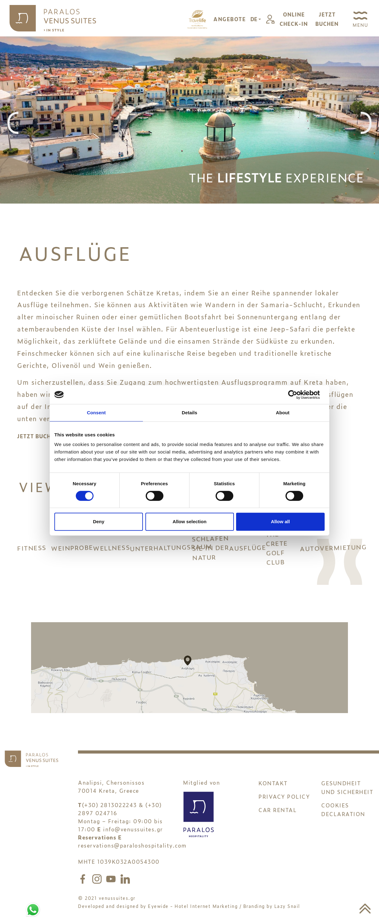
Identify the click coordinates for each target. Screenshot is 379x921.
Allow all (280, 521)
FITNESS (34, 552)
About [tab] (283, 412)
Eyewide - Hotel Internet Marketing (193, 910)
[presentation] (12, 123)
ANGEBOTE (229, 19)
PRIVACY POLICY (284, 801)
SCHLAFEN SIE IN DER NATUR (210, 549)
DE (254, 19)
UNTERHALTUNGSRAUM (161, 540)
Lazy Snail (287, 910)
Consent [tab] (96, 412)
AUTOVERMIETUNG (331, 547)
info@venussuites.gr (133, 834)
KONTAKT (273, 788)
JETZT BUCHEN (38, 436)
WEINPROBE (71, 550)
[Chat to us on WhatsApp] (33, 908)
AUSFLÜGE (247, 549)
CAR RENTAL (277, 814)
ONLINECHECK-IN (294, 19)
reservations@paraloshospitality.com (132, 850)
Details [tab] (189, 412)
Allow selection (189, 521)
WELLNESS (111, 549)
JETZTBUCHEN (327, 19)
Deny (98, 521)
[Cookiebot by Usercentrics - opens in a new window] (297, 394)
